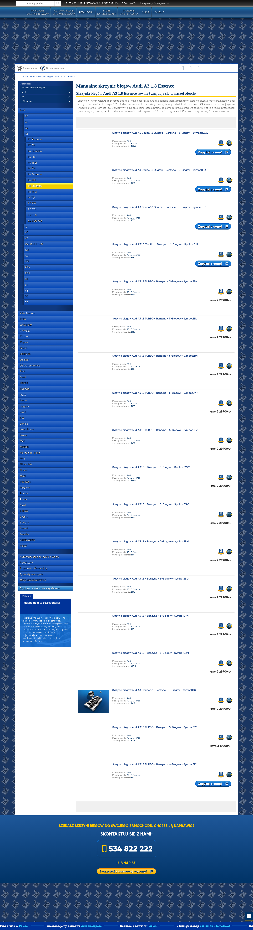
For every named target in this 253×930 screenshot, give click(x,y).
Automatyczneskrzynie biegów (64, 12)
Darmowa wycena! (52, 68)
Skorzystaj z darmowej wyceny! (123, 871)
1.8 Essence (70, 76)
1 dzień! (169, 926)
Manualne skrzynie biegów (41, 76)
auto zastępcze (108, 926)
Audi (57, 76)
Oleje (146, 12)
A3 (62, 76)
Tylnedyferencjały (106, 12)
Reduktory (86, 12)
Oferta (25, 76)
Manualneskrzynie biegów (37, 12)
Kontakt (158, 12)
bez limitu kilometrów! (232, 926)
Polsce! (40, 926)
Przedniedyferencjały (129, 12)
